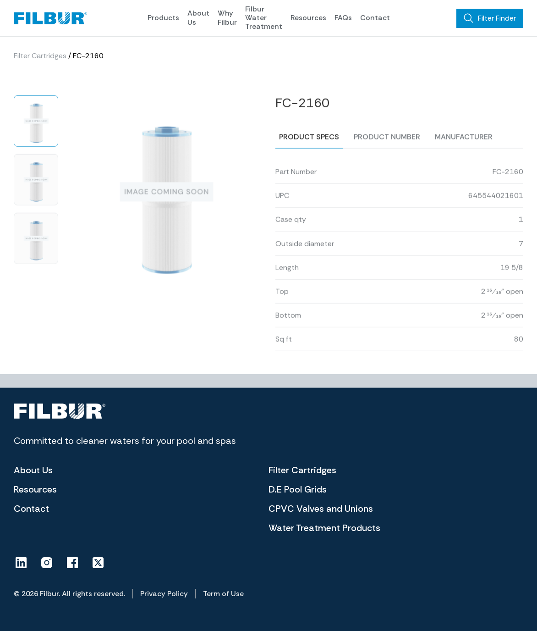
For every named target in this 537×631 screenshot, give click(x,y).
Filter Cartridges (40, 56)
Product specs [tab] (309, 150)
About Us (198, 17)
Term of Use (223, 593)
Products (163, 17)
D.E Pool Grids (297, 489)
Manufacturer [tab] (464, 150)
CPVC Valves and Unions (320, 508)
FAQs (343, 17)
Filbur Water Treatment (263, 17)
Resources (308, 17)
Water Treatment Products (324, 527)
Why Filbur (227, 17)
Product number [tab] (387, 150)
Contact (375, 17)
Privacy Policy (164, 593)
